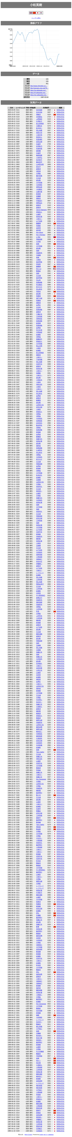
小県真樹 (39, 557)
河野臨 (38, 337)
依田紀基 (39, 216)
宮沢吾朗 (39, 110)
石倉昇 (38, 144)
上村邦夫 (39, 616)
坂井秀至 (39, 262)
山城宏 (38, 214)
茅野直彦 (39, 187)
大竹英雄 (39, 182)
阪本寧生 (39, 425)
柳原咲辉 (39, 155)
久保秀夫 (39, 450)
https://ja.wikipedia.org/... (38, 90)
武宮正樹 (39, 142)
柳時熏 (38, 539)
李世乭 (38, 264)
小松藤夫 (39, 189)
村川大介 (39, 287)
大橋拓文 (39, 126)
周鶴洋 (38, 114)
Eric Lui (38, 269)
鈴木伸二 (39, 128)
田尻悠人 (39, 137)
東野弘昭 (39, 720)
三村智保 (39, 316)
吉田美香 (39, 668)
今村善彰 (39, 185)
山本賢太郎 (40, 164)
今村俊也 (39, 418)
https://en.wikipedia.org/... (38, 95)
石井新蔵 (39, 745)
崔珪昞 (38, 230)
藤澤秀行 (39, 793)
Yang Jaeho (40, 752)
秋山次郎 (39, 346)
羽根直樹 (39, 239)
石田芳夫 (39, 364)
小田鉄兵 (39, 380)
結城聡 (38, 334)
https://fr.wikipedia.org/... (38, 92)
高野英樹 (39, 554)
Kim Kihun (39, 232)
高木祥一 (39, 702)
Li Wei (38, 237)
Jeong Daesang (41, 210)
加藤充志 (39, 439)
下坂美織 (39, 359)
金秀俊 (38, 328)
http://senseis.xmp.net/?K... (39, 88)
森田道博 (39, 727)
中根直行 (39, 201)
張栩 (37, 250)
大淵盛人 (39, 706)
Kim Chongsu (40, 235)
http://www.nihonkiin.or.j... (38, 86)
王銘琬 (38, 255)
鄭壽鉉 (38, 271)
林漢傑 (38, 194)
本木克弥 (39, 112)
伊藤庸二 (39, 564)
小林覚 (38, 260)
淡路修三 (39, 559)
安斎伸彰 (39, 139)
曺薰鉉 (38, 811)
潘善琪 (38, 198)
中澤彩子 (39, 121)
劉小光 (38, 795)
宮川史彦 (39, 330)
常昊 (37, 611)
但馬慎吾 (39, 421)
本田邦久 (39, 486)
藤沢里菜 (39, 176)
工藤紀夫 (39, 314)
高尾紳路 (39, 282)
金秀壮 (38, 305)
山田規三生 (40, 405)
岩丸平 (38, 167)
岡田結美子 (40, 584)
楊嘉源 (38, 713)
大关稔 (38, 241)
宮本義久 (39, 663)
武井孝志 (39, 423)
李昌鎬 (38, 770)
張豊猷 (38, 373)
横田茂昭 (39, 634)
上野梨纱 (39, 119)
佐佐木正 (39, 561)
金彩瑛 (38, 228)
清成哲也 (39, 253)
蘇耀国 (38, 400)
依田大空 (39, 132)
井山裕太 (39, 289)
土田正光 (39, 670)
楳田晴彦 (39, 736)
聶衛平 (38, 818)
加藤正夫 (39, 652)
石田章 (38, 593)
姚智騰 (38, 151)
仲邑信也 (39, 384)
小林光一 (39, 219)
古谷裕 (38, 307)
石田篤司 (39, 743)
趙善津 (38, 169)
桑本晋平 (39, 162)
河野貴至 (39, 319)
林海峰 (38, 432)
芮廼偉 (38, 296)
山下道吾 (39, 221)
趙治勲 (38, 180)
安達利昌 (39, 148)
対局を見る (60, 110)
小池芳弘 (39, 157)
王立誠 (38, 178)
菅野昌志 (39, 203)
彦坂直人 (39, 212)
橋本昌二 (39, 731)
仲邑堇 (38, 171)
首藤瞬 (38, 196)
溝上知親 (39, 130)
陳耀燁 (38, 223)
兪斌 (37, 244)
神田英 (38, 679)
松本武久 (39, 475)
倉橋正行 (39, 598)
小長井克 (39, 135)
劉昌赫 (38, 822)
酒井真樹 (39, 602)
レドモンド (40, 573)
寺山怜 (38, 280)
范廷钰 (38, 291)
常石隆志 (39, 284)
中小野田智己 (40, 595)
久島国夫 (39, 738)
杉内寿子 (39, 160)
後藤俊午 (39, 339)
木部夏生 (39, 117)
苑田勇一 (39, 491)
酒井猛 (38, 446)
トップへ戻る (36, 18)
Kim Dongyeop (41, 779)
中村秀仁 (39, 700)
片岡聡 (38, 173)
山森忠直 (39, 191)
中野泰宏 (39, 332)
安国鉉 (38, 225)
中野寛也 (39, 734)
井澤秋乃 (39, 146)
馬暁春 (38, 827)
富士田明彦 (40, 123)
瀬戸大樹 (39, 298)
